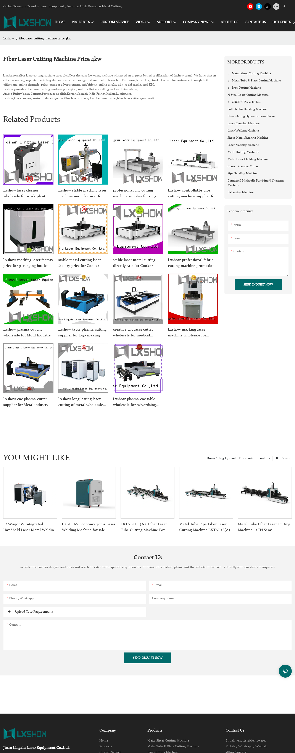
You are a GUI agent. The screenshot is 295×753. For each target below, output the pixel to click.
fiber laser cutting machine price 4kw (45, 38)
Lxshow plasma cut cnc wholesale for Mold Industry (27, 332)
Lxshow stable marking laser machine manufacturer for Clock (82, 193)
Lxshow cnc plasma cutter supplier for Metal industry (25, 402)
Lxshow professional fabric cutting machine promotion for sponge (191, 263)
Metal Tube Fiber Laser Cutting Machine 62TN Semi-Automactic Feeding (264, 527)
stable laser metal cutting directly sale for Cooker (134, 263)
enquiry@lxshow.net (251, 740)
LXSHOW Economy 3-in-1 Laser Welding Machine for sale (88, 527)
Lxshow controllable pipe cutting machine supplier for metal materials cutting (192, 193)
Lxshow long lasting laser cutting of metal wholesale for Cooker (80, 402)
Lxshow (8, 38)
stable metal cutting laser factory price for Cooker (79, 263)
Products (264, 458)
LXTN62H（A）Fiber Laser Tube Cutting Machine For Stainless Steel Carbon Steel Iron (144, 527)
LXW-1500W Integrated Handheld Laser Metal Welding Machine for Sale (29, 527)
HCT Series (282, 458)
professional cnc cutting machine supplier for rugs (134, 193)
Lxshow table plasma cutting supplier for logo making (82, 332)
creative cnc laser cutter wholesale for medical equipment (133, 333)
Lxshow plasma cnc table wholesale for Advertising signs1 (134, 402)
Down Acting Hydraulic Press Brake (230, 458)
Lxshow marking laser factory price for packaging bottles (28, 263)
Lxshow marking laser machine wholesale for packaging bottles (187, 333)
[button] (294, 22)
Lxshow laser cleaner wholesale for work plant (24, 193)
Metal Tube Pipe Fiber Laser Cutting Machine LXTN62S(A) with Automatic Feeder (204, 527)
